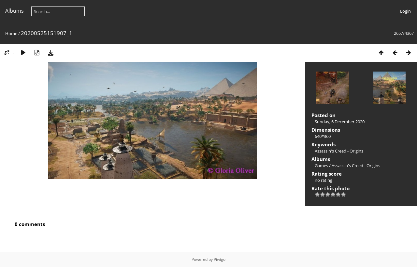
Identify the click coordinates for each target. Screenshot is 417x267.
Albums (14, 10)
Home (11, 33)
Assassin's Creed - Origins (339, 151)
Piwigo (219, 259)
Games (321, 165)
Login (405, 11)
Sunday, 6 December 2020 (340, 122)
